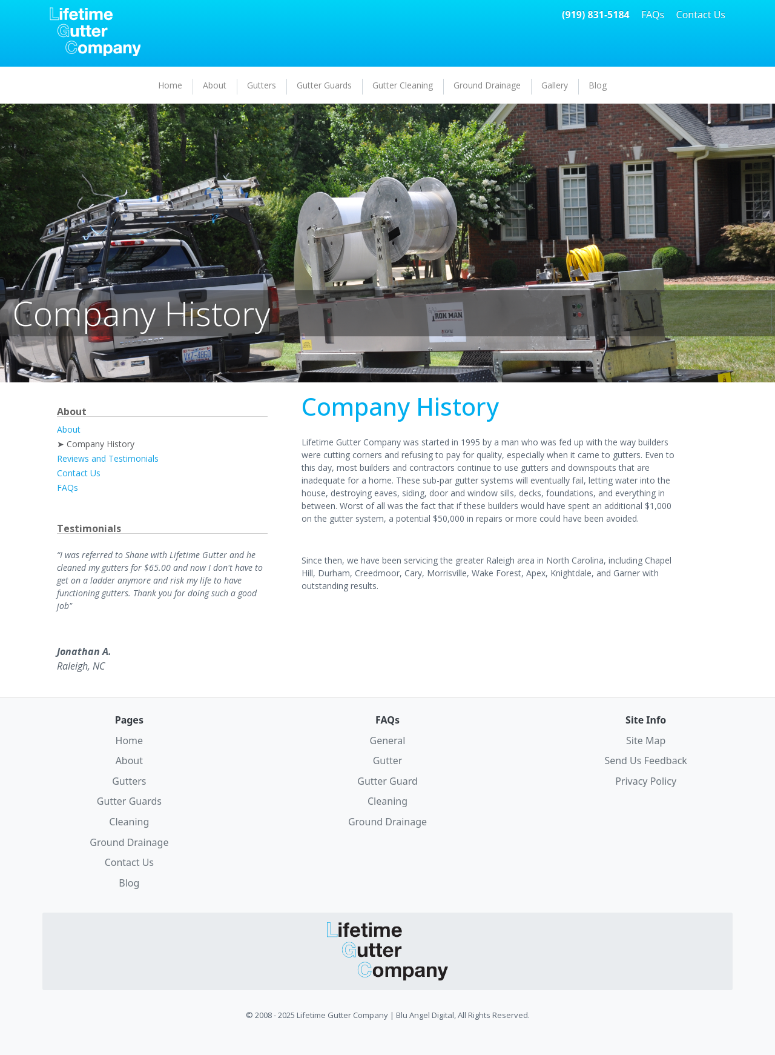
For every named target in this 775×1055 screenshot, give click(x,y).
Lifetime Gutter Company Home (95, 31)
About (214, 85)
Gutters (261, 85)
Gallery (554, 85)
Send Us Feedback (645, 760)
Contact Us (700, 14)
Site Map (645, 740)
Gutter (388, 760)
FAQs (652, 14)
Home (170, 85)
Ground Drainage (487, 85)
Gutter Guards (324, 85)
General (388, 740)
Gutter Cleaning (402, 85)
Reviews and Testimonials (108, 458)
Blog (598, 85)
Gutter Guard (387, 781)
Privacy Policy (645, 781)
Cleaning (129, 821)
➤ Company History (95, 444)
